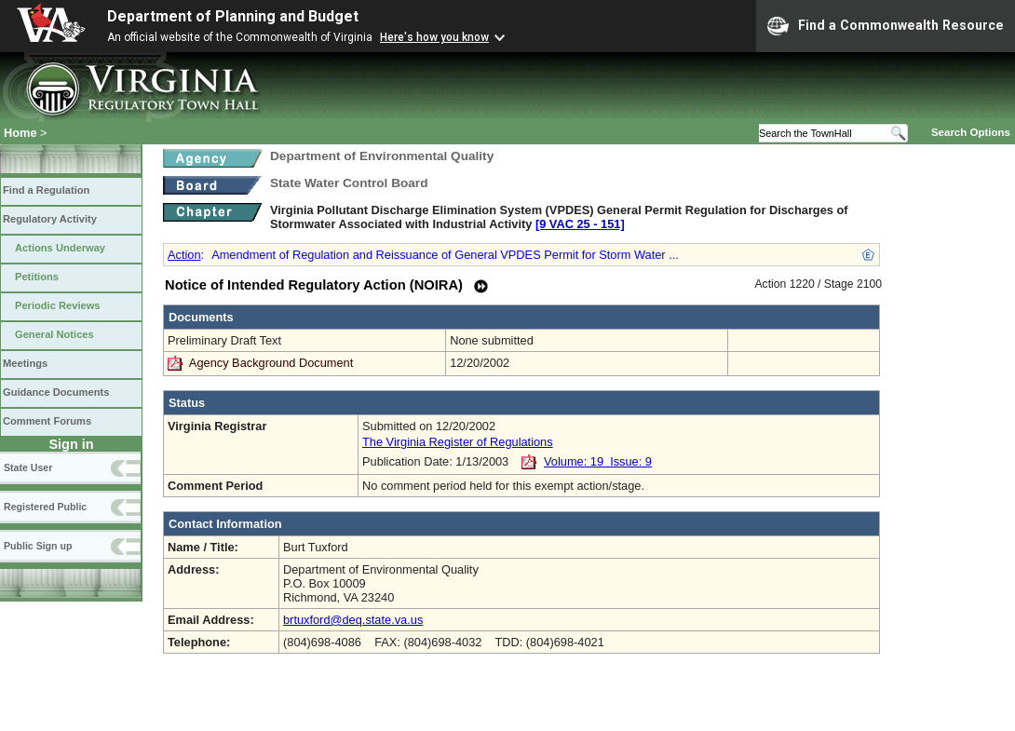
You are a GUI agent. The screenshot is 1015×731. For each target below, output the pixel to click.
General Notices (54, 334)
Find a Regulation (46, 190)
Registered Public (45, 506)
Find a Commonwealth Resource (885, 26)
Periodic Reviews (58, 305)
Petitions (37, 276)
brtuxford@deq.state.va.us (353, 620)
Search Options (970, 132)
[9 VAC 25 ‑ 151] (580, 224)
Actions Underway (60, 247)
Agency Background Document (271, 363)
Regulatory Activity (50, 218)
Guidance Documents (56, 392)
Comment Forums (47, 420)
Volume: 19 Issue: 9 (598, 461)
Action (184, 255)
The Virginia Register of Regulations (457, 442)
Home (20, 133)
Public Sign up (38, 545)
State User (28, 467)
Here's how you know (434, 37)
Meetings (25, 363)
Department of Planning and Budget (233, 16)
